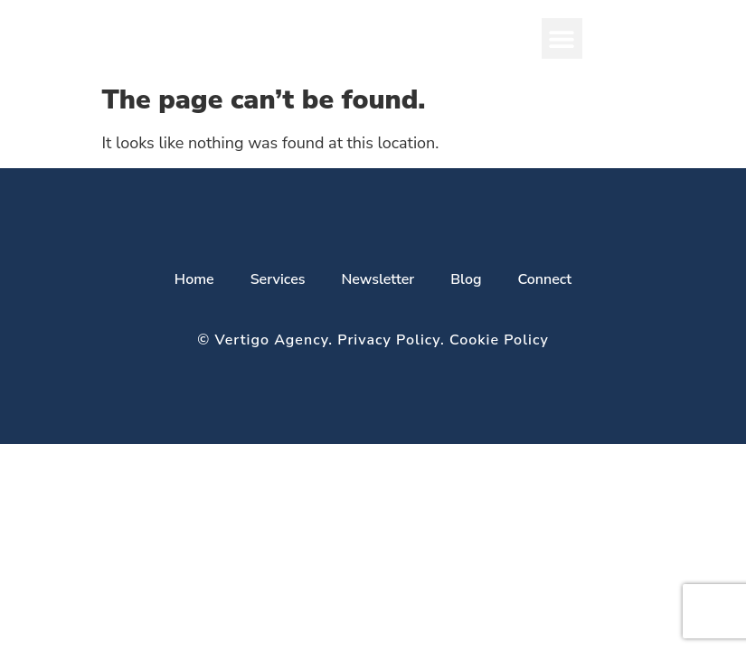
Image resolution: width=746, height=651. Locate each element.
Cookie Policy (499, 340)
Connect (544, 279)
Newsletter (377, 279)
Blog (465, 279)
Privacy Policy (388, 340)
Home (194, 279)
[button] (562, 38)
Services (278, 279)
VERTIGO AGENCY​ (261, 38)
